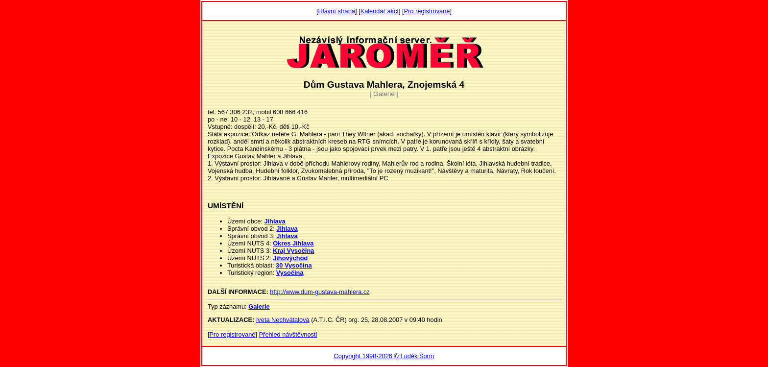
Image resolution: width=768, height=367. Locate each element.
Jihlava (274, 221)
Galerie (258, 306)
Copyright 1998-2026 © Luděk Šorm (384, 356)
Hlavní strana (336, 11)
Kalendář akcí (379, 11)
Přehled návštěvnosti (288, 334)
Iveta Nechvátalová (283, 319)
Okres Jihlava (293, 243)
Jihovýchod (290, 258)
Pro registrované (427, 11)
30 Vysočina (294, 265)
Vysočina (290, 272)
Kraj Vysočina (293, 250)
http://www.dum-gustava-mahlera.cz (319, 291)
